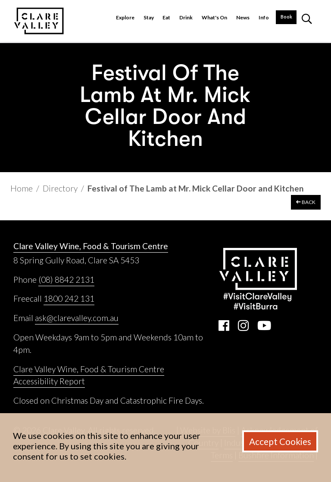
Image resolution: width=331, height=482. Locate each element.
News (243, 17)
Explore (125, 17)
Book (286, 16)
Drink (186, 17)
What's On (214, 17)
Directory (60, 188)
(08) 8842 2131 (66, 279)
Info (264, 17)
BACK (305, 202)
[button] (307, 21)
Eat (166, 17)
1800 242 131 (69, 298)
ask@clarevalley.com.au (77, 318)
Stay (149, 17)
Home (21, 188)
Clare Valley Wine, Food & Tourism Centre (90, 246)
